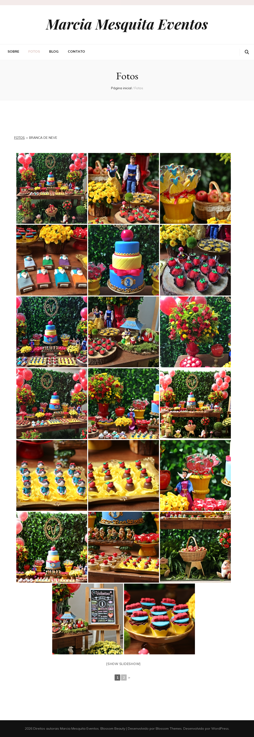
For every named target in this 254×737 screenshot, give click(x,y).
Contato (76, 51)
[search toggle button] (247, 52)
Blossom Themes (169, 728)
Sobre (13, 51)
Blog (54, 51)
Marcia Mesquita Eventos (127, 23)
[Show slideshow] (123, 664)
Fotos (34, 51)
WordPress (220, 728)
